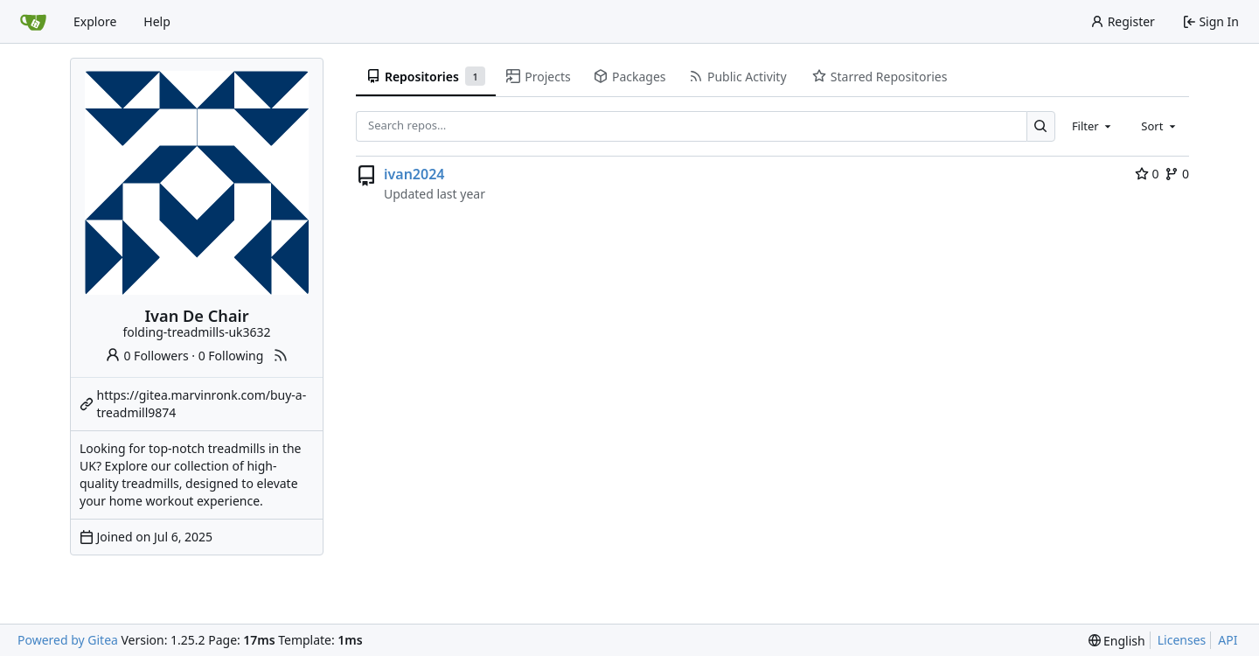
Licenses (1182, 640)
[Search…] (1040, 126)
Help (156, 21)
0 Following (231, 355)
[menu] (1117, 640)
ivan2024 (414, 174)
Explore (94, 21)
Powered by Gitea (67, 640)
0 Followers (147, 355)
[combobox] (1092, 126)
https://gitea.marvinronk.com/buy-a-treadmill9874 (202, 404)
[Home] (33, 22)
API (1227, 640)
